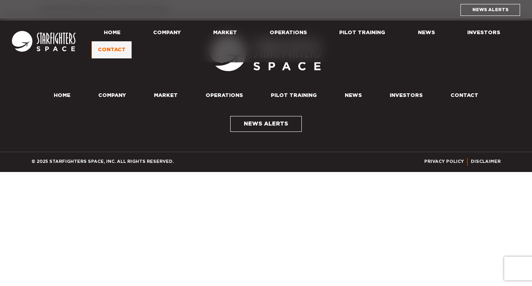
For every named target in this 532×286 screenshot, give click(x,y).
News (426, 32)
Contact (114, 49)
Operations (288, 32)
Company (167, 32)
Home (112, 32)
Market (225, 32)
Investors (483, 32)
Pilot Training (362, 32)
